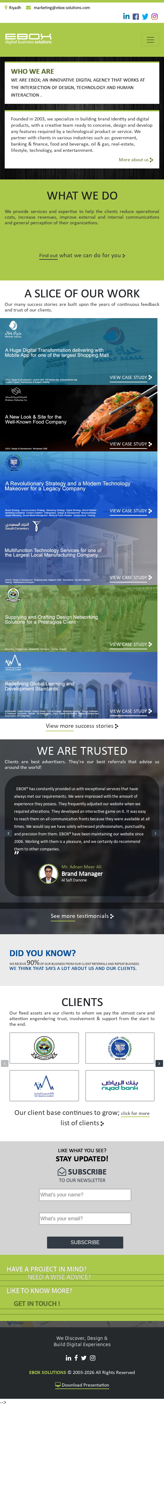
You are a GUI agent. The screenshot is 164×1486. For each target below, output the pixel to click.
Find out (48, 256)
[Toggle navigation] (150, 40)
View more (60, 700)
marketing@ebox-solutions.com (62, 8)
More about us (136, 159)
